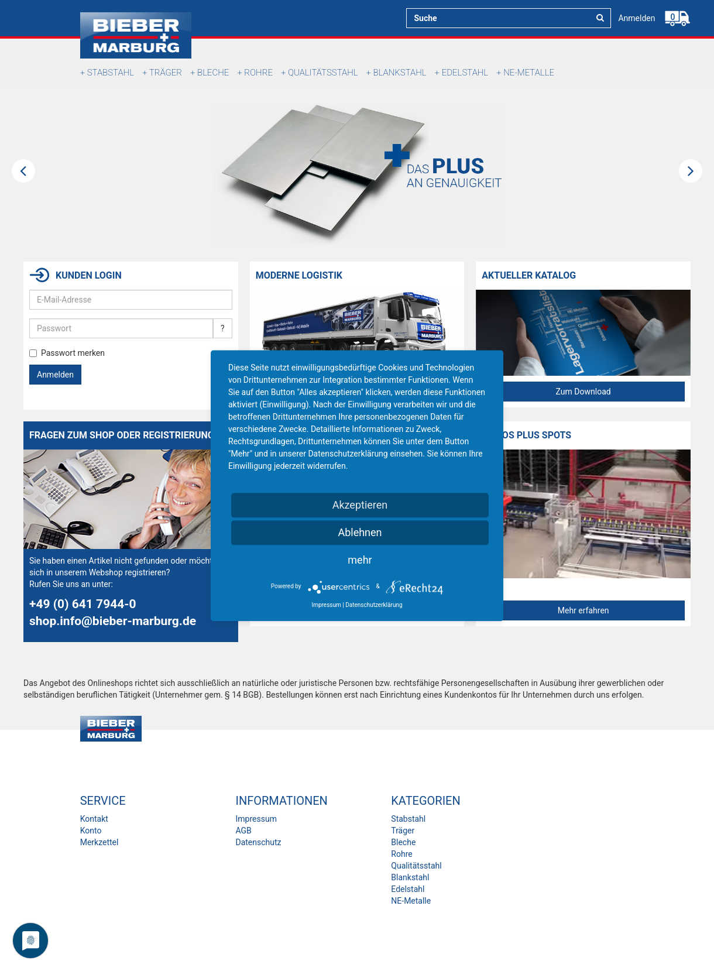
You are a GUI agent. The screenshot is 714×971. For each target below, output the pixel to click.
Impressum (255, 819)
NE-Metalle (528, 72)
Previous (23, 171)
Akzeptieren (360, 505)
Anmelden (636, 18)
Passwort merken (67, 353)
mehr (360, 560)
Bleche (213, 72)
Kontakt (94, 819)
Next (690, 171)
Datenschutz (258, 842)
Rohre (258, 72)
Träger (165, 72)
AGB (243, 830)
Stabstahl (110, 72)
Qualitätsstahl (323, 72)
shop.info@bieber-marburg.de (112, 621)
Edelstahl (465, 72)
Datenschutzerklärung (373, 605)
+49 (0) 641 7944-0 (82, 604)
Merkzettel (99, 842)
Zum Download (583, 391)
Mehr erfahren (583, 610)
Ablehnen (360, 532)
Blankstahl (400, 72)
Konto (91, 830)
